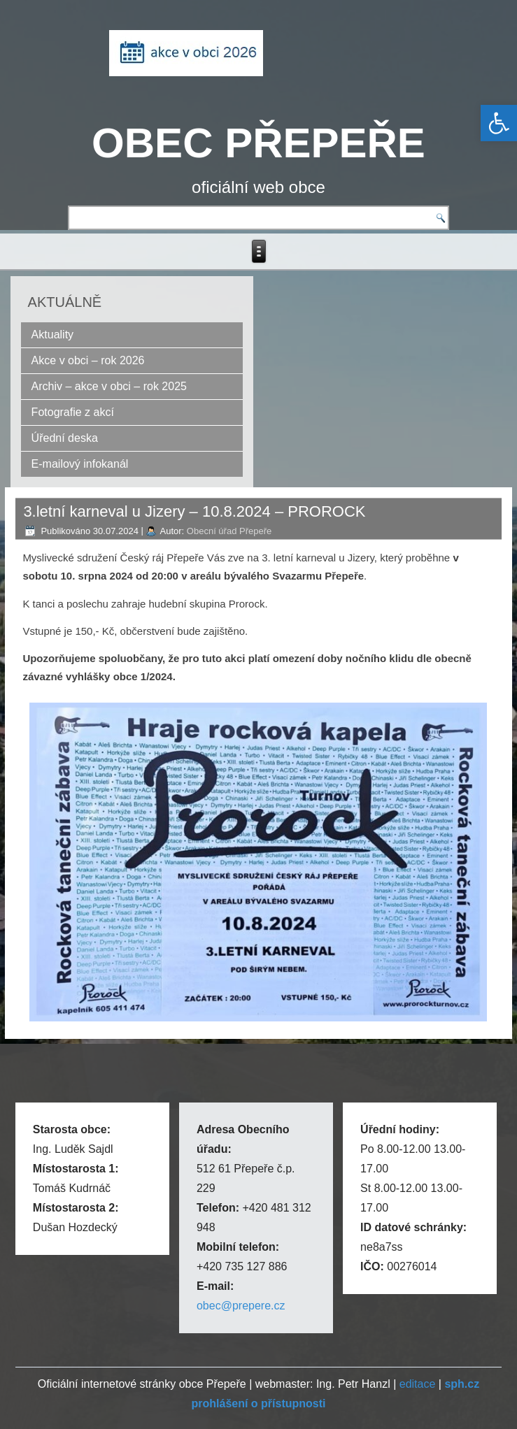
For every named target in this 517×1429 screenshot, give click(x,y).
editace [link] (417, 1384)
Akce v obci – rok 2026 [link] (88, 360)
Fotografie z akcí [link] (72, 412)
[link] (499, 123)
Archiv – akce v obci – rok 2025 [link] (109, 386)
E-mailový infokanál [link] (80, 464)
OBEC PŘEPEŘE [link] (258, 143)
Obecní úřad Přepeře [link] (229, 531)
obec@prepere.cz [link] (241, 1306)
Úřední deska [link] (64, 438)
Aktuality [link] (52, 334)
